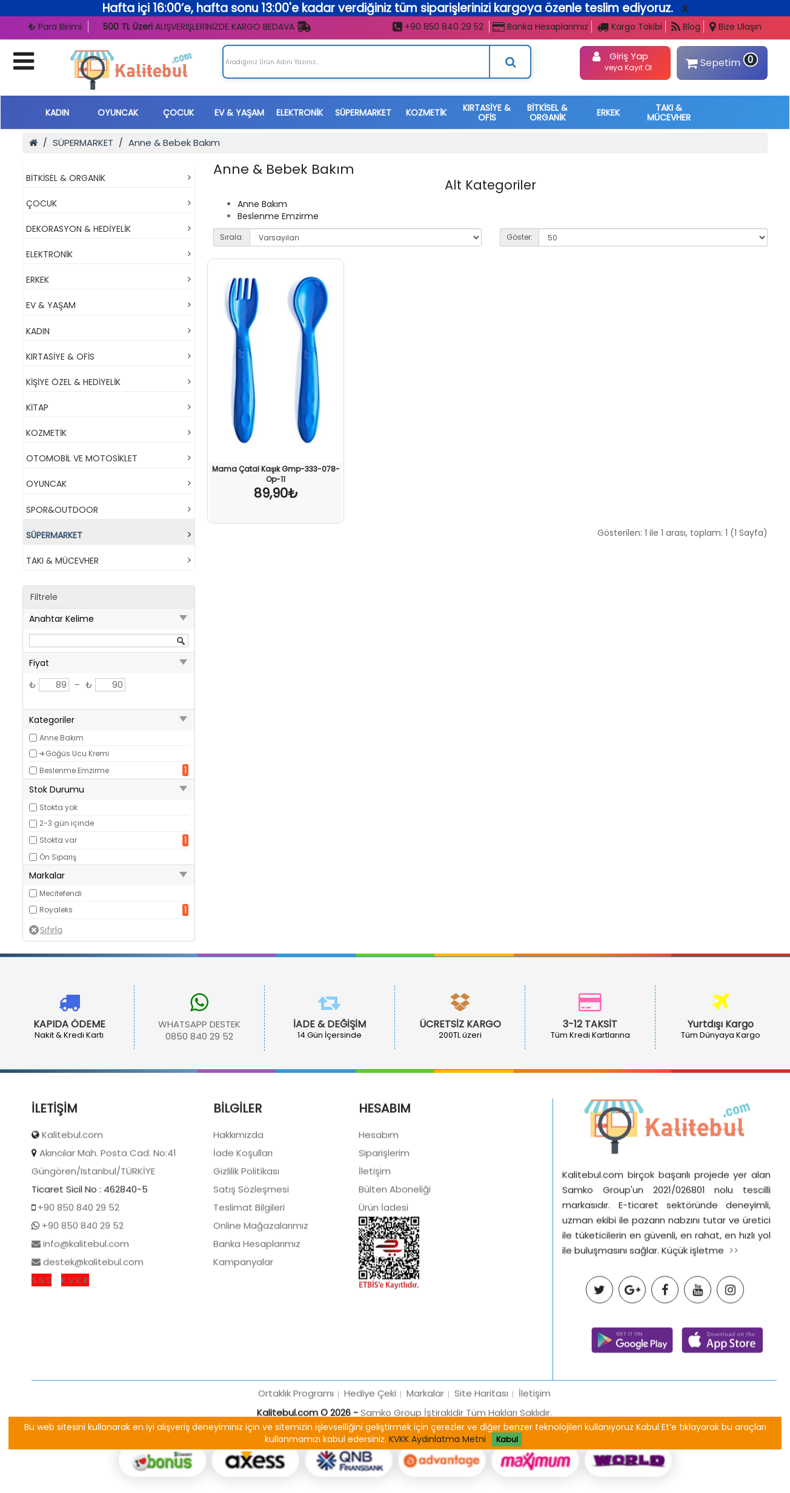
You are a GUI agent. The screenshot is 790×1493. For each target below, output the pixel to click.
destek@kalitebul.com (92, 1320)
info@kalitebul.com (85, 1302)
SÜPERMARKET (363, 113)
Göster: (519, 237)
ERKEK (608, 113)
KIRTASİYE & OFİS (487, 113)
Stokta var (58, 840)
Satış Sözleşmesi (251, 1248)
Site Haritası (481, 1451)
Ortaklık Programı (296, 1451)
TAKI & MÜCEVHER (669, 113)
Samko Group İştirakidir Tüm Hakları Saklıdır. (456, 1471)
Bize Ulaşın (735, 27)
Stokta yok (58, 807)
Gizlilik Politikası (246, 1230)
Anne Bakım (61, 738)
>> (734, 1308)
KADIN (57, 113)
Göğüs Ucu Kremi (77, 753)
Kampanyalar (243, 1320)
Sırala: (232, 237)
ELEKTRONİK (299, 113)
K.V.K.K (75, 1339)
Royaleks (56, 910)
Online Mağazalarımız (260, 1284)
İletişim (375, 1230)
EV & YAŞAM (239, 113)
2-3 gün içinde (66, 823)
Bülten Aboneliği (395, 1248)
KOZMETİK (426, 113)
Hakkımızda (238, 1193)
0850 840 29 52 (151, 1036)
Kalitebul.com (72, 1193)
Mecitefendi (60, 893)
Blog (685, 27)
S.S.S (41, 1339)
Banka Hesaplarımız (540, 27)
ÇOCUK (178, 113)
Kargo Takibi (629, 27)
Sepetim (720, 61)
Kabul (507, 1439)
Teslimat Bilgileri (249, 1266)
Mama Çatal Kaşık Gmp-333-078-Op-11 (276, 474)
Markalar (425, 1451)
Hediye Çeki (370, 1451)
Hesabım (379, 1193)
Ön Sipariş (57, 857)
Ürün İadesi (383, 1266)
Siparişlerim (384, 1211)
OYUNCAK (118, 113)
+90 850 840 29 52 (438, 27)
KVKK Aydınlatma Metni (437, 1439)
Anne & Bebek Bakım (174, 142)
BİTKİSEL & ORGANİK (547, 113)
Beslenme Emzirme (74, 770)
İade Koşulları (243, 1211)
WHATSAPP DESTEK (151, 1024)
